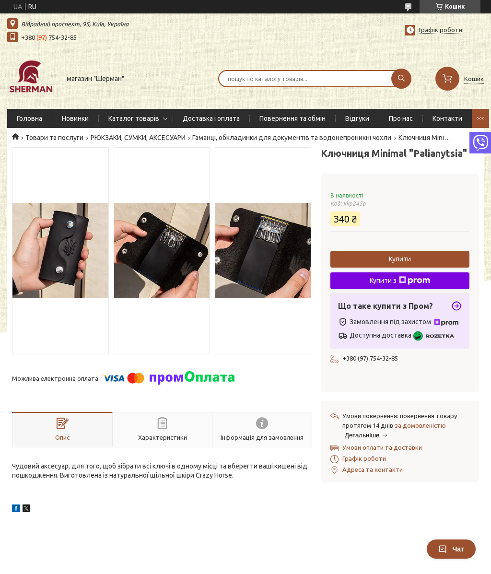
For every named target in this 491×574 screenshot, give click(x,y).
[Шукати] (401, 79)
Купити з (400, 280)
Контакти (447, 118)
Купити (400, 259)
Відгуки (357, 118)
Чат (451, 549)
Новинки (75, 118)
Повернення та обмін (292, 118)
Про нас (401, 118)
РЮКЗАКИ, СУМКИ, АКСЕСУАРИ (138, 137)
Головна (29, 118)
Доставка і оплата (211, 118)
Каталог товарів (133, 118)
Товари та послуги (54, 137)
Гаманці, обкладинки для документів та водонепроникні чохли (291, 137)
